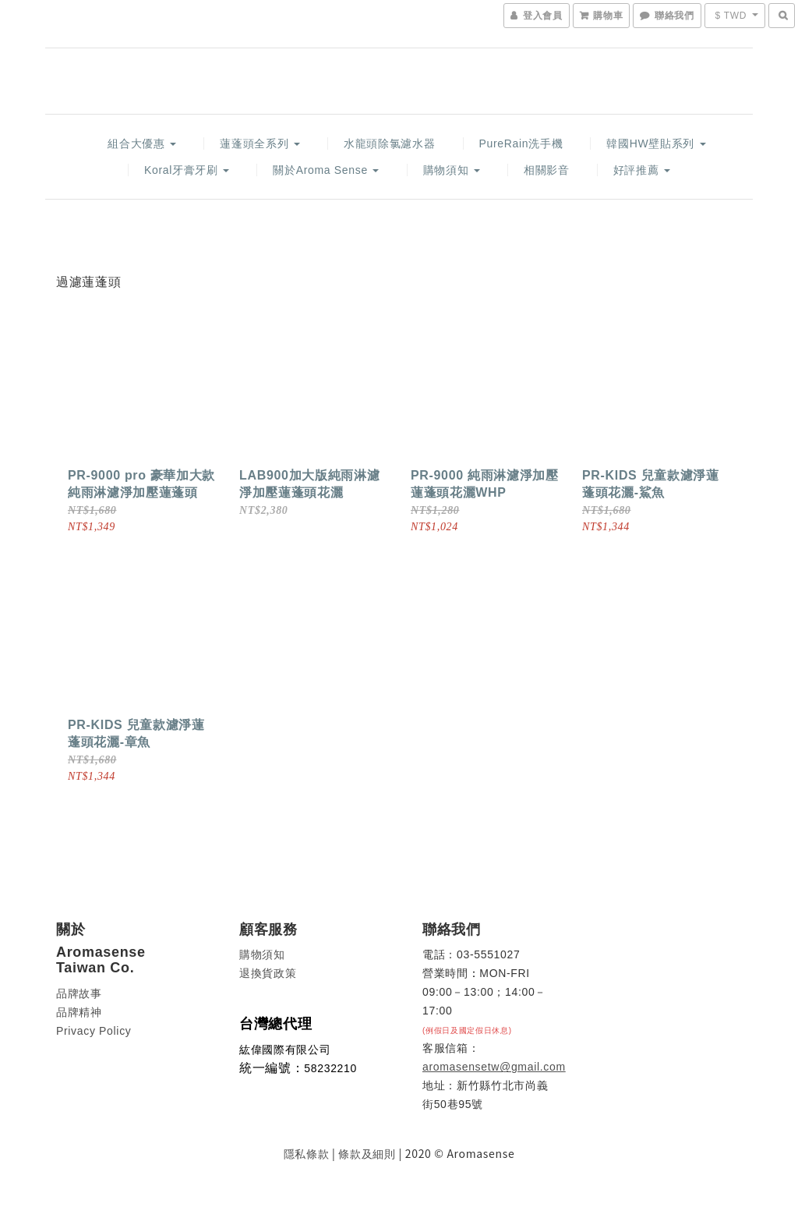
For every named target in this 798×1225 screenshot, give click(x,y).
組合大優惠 (142, 143)
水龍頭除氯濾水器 (389, 143)
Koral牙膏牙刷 (186, 170)
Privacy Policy (93, 1031)
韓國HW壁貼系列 (655, 143)
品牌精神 (79, 1012)
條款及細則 (366, 1154)
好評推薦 (641, 170)
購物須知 (451, 170)
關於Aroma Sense (326, 170)
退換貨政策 (267, 973)
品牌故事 (79, 993)
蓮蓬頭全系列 (260, 143)
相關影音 (547, 170)
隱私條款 (307, 1154)
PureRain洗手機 (521, 143)
